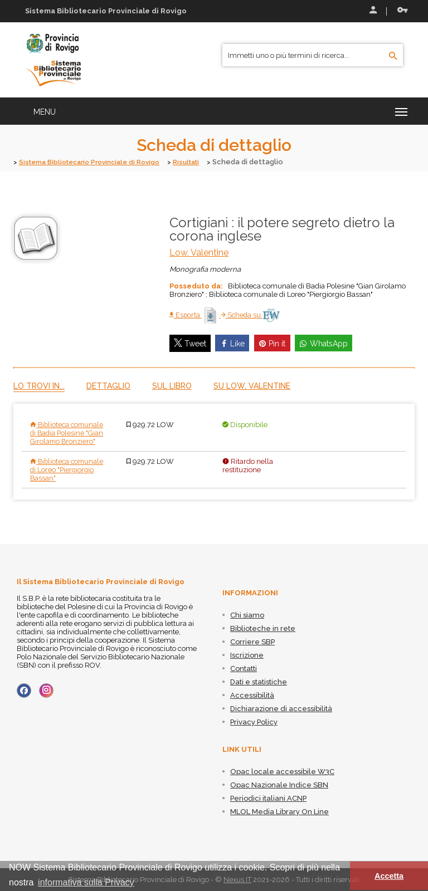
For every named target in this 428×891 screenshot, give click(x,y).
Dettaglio (108, 385)
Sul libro (172, 385)
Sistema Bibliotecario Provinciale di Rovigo (95, 162)
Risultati (200, 162)
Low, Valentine (198, 252)
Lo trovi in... (39, 385)
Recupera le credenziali (402, 10)
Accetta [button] (388, 876)
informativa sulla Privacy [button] (86, 882)
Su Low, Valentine (251, 385)
